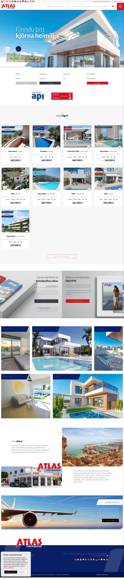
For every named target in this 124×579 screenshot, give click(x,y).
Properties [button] (58, 6)
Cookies (58, 576)
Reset (26, 83)
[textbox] (26, 74)
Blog (68, 6)
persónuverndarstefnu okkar (41, 292)
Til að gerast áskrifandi (46, 301)
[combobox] (26, 74)
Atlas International (9, 6)
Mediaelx (105, 576)
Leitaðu (98, 83)
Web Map (66, 576)
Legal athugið (42, 576)
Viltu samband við (102, 6)
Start (49, 6)
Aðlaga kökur (22, 572)
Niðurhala (78, 301)
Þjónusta (76, 6)
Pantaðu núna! (110, 522)
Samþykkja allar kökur (10, 572)
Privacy (51, 576)
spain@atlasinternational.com (101, 1)
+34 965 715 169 (117, 1)
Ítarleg (50, 83)
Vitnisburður (87, 6)
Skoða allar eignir (62, 256)
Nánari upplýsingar (9, 568)
